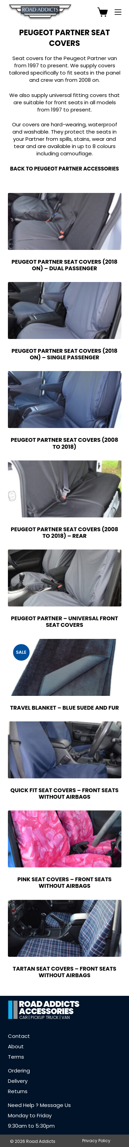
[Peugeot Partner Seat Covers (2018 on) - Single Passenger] (64, 310)
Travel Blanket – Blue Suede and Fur (64, 708)
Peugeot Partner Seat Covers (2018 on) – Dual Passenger (65, 265)
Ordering (19, 1070)
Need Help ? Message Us (39, 1105)
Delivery (18, 1081)
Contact (19, 1036)
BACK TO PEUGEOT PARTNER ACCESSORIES (64, 168)
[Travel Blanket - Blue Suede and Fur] (64, 667)
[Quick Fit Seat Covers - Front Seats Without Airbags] (64, 749)
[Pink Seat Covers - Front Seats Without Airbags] (64, 838)
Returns (18, 1091)
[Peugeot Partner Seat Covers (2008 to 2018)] (64, 399)
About (16, 1046)
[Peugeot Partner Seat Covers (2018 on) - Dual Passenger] (64, 221)
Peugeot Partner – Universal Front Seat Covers (64, 621)
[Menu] (118, 12)
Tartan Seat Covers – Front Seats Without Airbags (64, 972)
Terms (16, 1056)
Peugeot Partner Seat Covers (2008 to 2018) (64, 443)
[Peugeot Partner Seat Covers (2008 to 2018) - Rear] (64, 488)
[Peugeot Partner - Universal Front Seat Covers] (64, 578)
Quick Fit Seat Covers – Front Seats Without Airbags (64, 793)
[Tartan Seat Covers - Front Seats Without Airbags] (64, 928)
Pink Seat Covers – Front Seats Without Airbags (65, 882)
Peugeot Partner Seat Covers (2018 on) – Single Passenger (65, 354)
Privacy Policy (96, 1141)
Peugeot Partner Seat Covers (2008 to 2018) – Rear (64, 532)
